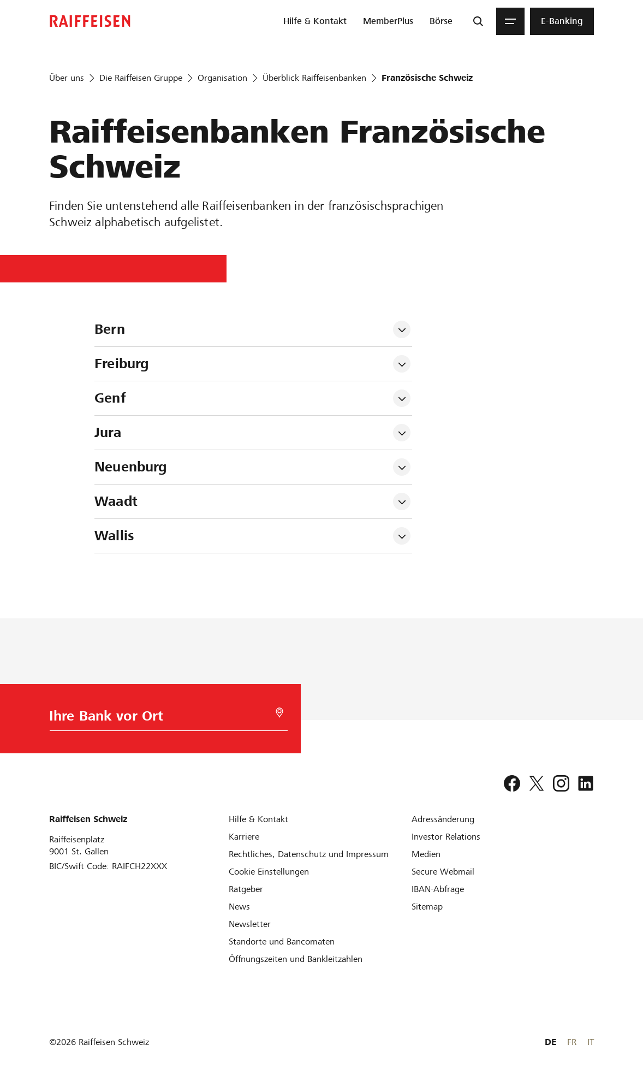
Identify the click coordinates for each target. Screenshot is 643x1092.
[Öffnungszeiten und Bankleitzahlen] (295, 959)
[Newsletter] (250, 924)
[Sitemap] (427, 906)
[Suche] (478, 21)
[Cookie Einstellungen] (269, 871)
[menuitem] (315, 21)
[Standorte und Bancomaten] (282, 941)
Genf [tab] (110, 398)
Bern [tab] (109, 329)
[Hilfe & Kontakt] (258, 819)
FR (571, 1042)
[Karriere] (244, 836)
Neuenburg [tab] (130, 467)
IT (590, 1042)
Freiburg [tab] (121, 363)
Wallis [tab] (114, 536)
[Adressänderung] (443, 819)
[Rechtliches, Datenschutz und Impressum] (309, 854)
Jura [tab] (107, 432)
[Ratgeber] (246, 889)
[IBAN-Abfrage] (438, 889)
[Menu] (510, 21)
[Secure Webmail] (443, 871)
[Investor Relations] (446, 836)
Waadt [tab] (116, 501)
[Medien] (426, 854)
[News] (239, 906)
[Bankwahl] (165, 718)
